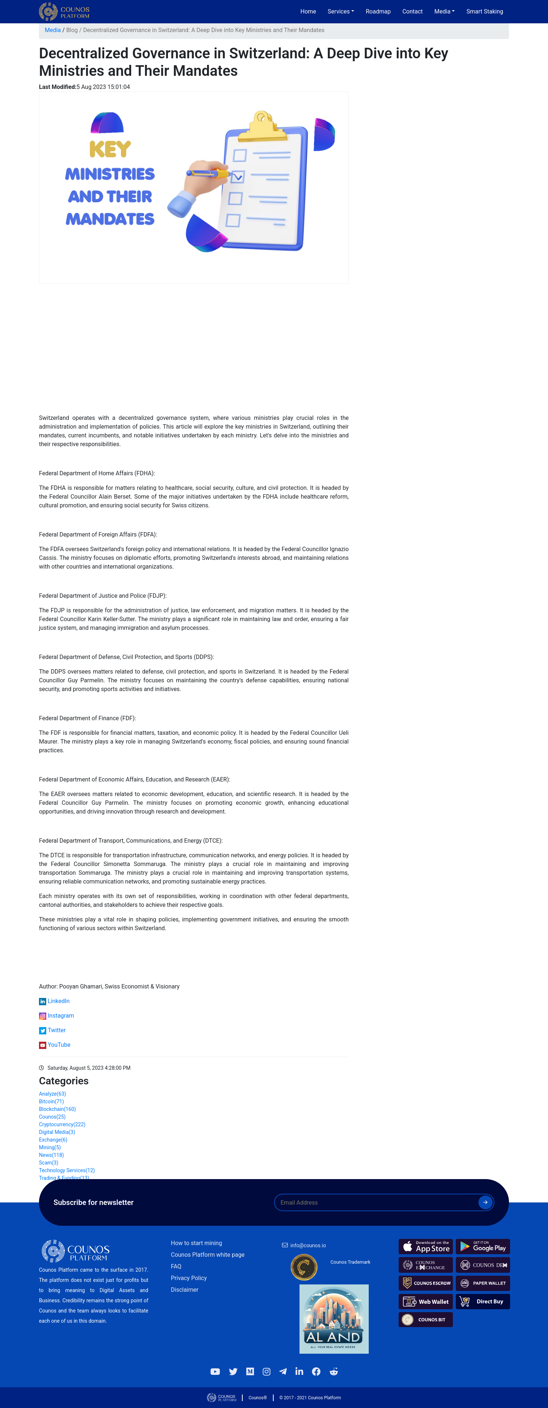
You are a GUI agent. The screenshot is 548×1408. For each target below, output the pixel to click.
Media (53, 30)
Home (308, 11)
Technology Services (67, 1170)
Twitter (57, 1030)
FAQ (176, 1266)
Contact (412, 11)
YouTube (59, 1044)
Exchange (53, 1140)
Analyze (52, 1094)
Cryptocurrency (62, 1124)
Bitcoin (51, 1101)
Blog (72, 30)
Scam (48, 1163)
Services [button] (339, 11)
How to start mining (196, 1243)
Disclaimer (184, 1289)
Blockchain (57, 1109)
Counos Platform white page (207, 1254)
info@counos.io (308, 1245)
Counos (52, 1117)
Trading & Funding (64, 1178)
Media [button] (442, 11)
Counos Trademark (350, 1262)
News (51, 1155)
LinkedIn (59, 1001)
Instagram (61, 1015)
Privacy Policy (189, 1278)
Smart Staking (484, 11)
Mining (50, 1147)
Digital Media (57, 1132)
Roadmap (378, 11)
